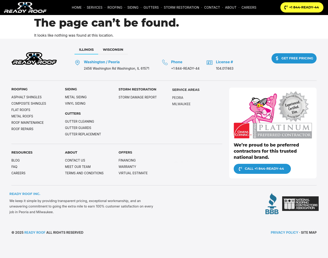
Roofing (19, 89)
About (71, 153)
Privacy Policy (284, 233)
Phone (176, 62)
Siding (71, 90)
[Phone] (164, 62)
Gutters (73, 114)
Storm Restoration (137, 91)
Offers (125, 153)
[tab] (86, 50)
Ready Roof (35, 233)
